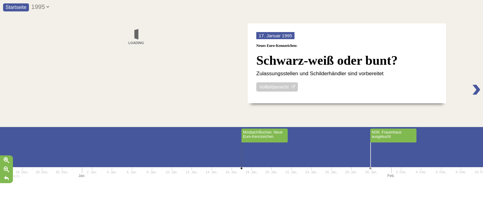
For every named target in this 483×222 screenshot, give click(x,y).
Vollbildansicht (274, 88)
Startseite (16, 7)
